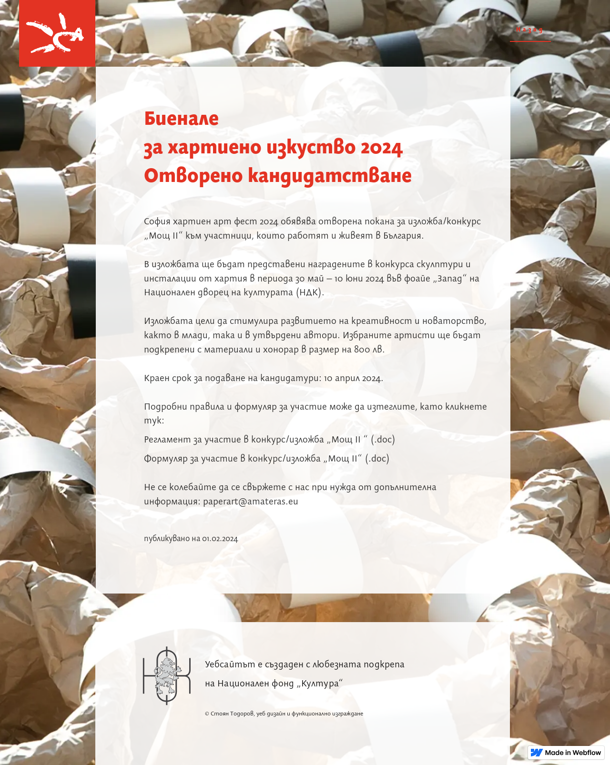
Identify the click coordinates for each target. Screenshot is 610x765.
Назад (530, 29)
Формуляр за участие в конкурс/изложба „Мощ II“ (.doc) (267, 458)
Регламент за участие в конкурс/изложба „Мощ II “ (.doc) (270, 439)
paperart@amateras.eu (250, 501)
